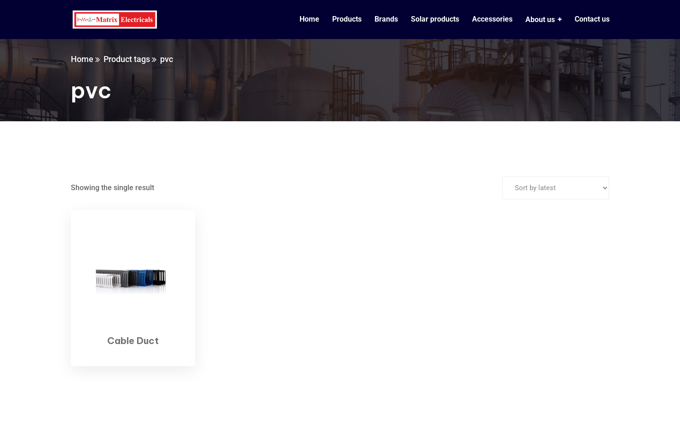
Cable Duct (133, 340)
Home (82, 59)
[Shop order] (555, 187)
